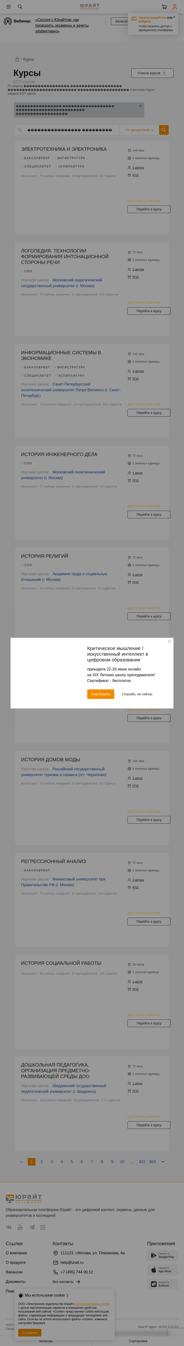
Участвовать (100, 694)
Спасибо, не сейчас (137, 694)
